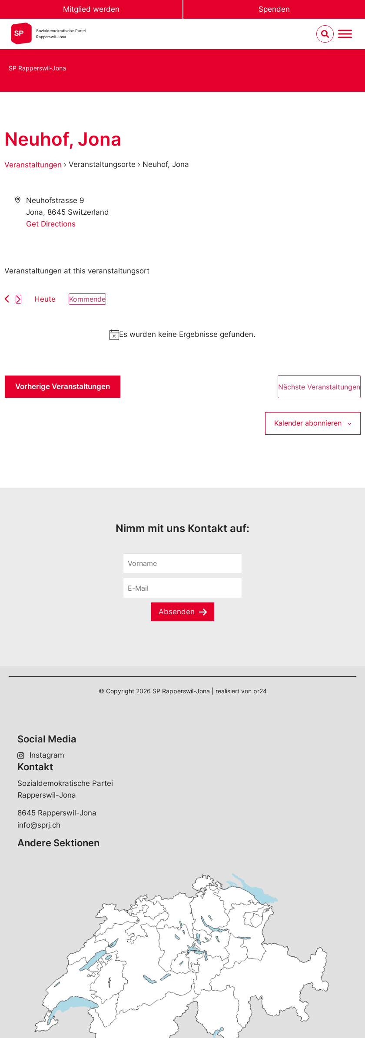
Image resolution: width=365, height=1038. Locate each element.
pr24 (260, 691)
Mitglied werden (91, 9)
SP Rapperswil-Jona (37, 68)
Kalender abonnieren (308, 423)
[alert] (182, 334)
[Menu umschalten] (345, 34)
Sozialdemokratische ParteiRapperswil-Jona (61, 33)
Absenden (177, 611)
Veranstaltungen (33, 164)
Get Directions (51, 224)
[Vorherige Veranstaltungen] (6, 299)
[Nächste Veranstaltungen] (18, 299)
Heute (45, 299)
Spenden (274, 9)
